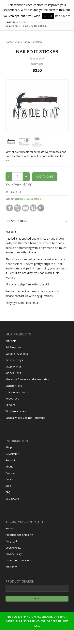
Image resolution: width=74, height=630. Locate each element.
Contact (10, 479)
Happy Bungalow (32, 41)
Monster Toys (14, 385)
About (9, 466)
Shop (18, 41)
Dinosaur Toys (14, 360)
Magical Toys (13, 373)
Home (9, 41)
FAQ (8, 492)
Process (10, 473)
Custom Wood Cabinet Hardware (25, 417)
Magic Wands (14, 366)
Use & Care (12, 498)
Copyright (11, 541)
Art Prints (11, 341)
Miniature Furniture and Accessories (27, 379)
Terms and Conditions (19, 560)
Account (10, 460)
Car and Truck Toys (17, 353)
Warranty (11, 567)
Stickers (10, 405)
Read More (62, 16)
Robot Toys (12, 398)
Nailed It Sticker (17, 22)
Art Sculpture (13, 347)
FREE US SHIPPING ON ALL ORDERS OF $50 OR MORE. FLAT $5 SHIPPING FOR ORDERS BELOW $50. (37, 621)
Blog (8, 485)
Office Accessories (17, 392)
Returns (10, 528)
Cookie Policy (13, 547)
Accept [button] (48, 16)
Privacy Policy (14, 554)
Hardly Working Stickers (31, 198)
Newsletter (12, 454)
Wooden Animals (16, 411)
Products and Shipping (19, 534)
